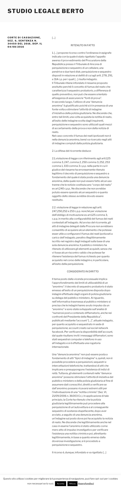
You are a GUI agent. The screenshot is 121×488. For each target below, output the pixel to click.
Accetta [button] (60, 483)
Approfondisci (86, 483)
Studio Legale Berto (46, 11)
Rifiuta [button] (72, 483)
